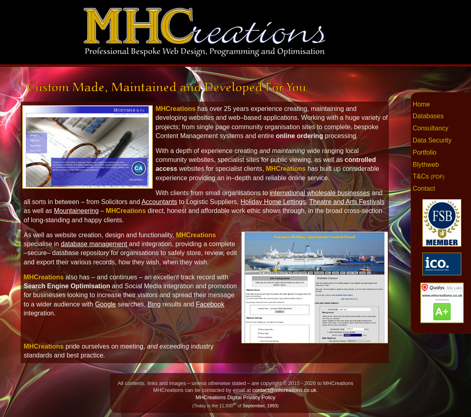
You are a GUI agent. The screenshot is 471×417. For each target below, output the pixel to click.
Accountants (159, 201)
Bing (154, 304)
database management (94, 243)
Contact (424, 188)
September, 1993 (260, 405)
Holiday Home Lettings (273, 201)
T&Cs (429, 176)
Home (421, 104)
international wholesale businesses (320, 192)
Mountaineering (76, 210)
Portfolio (425, 152)
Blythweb (426, 164)
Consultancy (430, 128)
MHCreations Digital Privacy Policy (235, 397)
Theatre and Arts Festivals (347, 201)
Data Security (432, 140)
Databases (428, 116)
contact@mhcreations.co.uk (284, 390)
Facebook (210, 304)
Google (105, 304)
